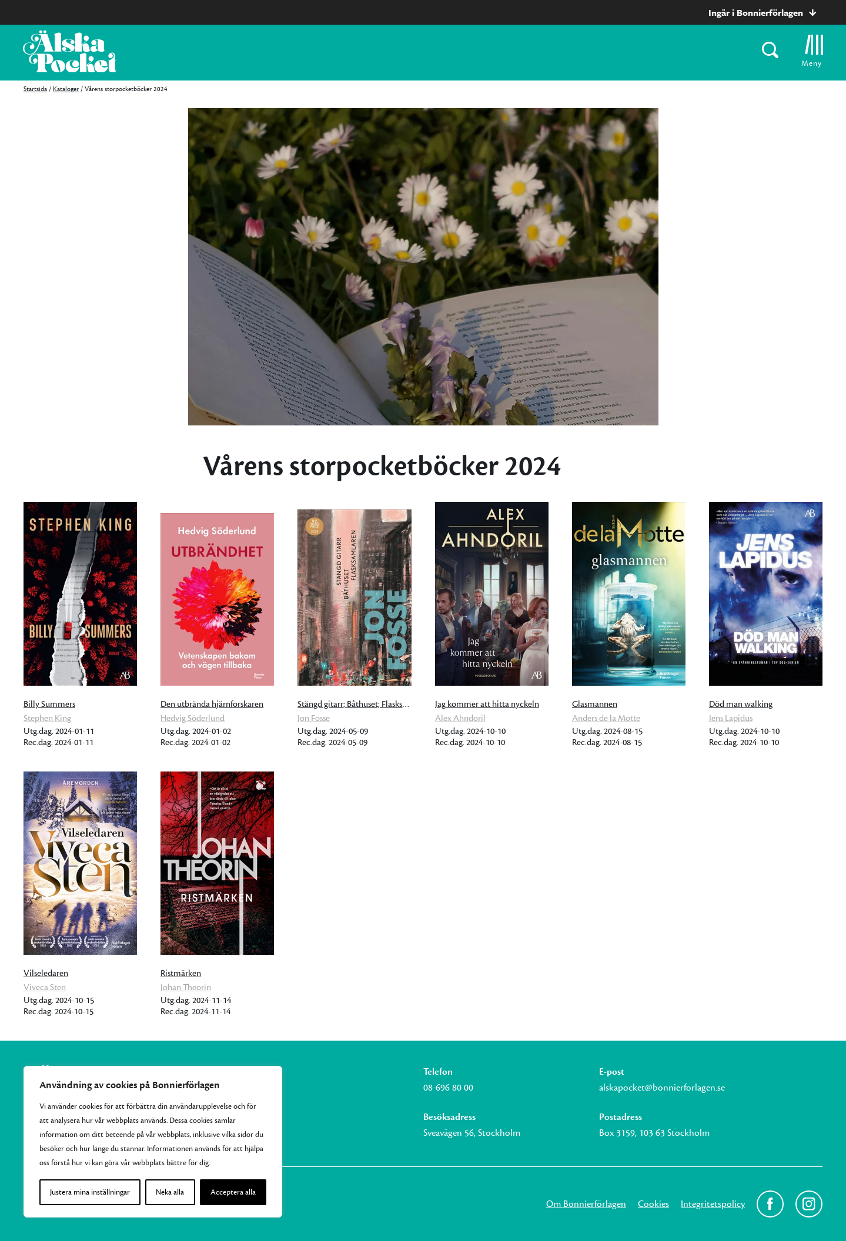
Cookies (653, 1204)
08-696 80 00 (448, 1088)
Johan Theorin (185, 987)
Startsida (35, 89)
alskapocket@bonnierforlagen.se (662, 1088)
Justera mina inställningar (90, 1192)
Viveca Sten (45, 987)
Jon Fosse (313, 718)
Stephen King (47, 718)
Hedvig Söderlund (192, 718)
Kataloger (66, 89)
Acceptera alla (233, 1192)
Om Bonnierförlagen (586, 1204)
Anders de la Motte (606, 718)
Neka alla (170, 1192)
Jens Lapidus (731, 718)
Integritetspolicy (713, 1204)
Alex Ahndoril (460, 718)
